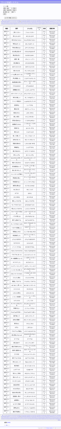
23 (22, 20)
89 (28, 21)
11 (10, 20)
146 (43, 22)
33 (32, 20)
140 (35, 22)
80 (19, 21)
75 (14, 21)
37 (36, 20)
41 (40, 20)
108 (50, 21)
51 (50, 20)
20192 (8, 422)
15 (14, 20)
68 (7, 21)
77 (16, 21)
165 (10, 23)
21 (20, 20)
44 (43, 20)
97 (36, 21)
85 (24, 21)
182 (33, 23)
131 (22, 22)
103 (43, 21)
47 (46, 20)
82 (21, 21)
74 (13, 21)
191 (46, 23)
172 (19, 23)
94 (33, 21)
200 (58, 23)
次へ (60, 25)
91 (30, 21)
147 (45, 22)
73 (12, 21)
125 (14, 22)
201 (60, 23)
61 (60, 20)
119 (6, 22)
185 (38, 23)
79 (18, 21)
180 (31, 23)
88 (27, 21)
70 (9, 21)
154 (54, 22)
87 (26, 21)
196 (53, 23)
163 (7, 23)
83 (22, 21)
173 (21, 23)
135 (28, 22)
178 (28, 23)
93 (32, 21)
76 (15, 21)
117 (3, 22)
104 (45, 21)
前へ (3, 20)
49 (48, 20)
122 (10, 22)
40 (39, 20)
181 (32, 23)
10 (9, 20)
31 (30, 20)
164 (8, 23)
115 (60, 21)
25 (24, 20)
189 (43, 23)
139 (33, 22)
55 (54, 20)
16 (15, 20)
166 (11, 23)
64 (3, 21)
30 (29, 20)
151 (50, 22)
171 (18, 23)
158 (60, 22)
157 (58, 22)
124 (13, 22)
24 (23, 20)
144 (40, 22)
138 (32, 22)
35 (34, 20)
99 (38, 21)
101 (41, 21)
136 (29, 22)
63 (2, 21)
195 (51, 23)
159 (1, 23)
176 (25, 23)
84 (23, 21)
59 (58, 20)
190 (45, 23)
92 (31, 21)
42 (41, 20)
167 (13, 23)
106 (47, 21)
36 (35, 20)
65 (4, 21)
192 (47, 23)
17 (16, 20)
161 (4, 23)
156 (57, 22)
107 (49, 21)
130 (21, 22)
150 (49, 22)
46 (45, 20)
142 (38, 22)
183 (35, 23)
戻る (7, 425)
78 (17, 21)
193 (49, 23)
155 (56, 22)
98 (37, 21)
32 (31, 20)
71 (10, 21)
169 (15, 23)
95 (34, 21)
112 (56, 21)
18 (17, 20)
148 (46, 22)
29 (28, 20)
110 (53, 21)
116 (1, 22)
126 (15, 22)
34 (33, 20)
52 (51, 20)
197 (54, 23)
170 (17, 23)
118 (4, 22)
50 (49, 20)
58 (57, 20)
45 (44, 20)
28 (27, 20)
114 (58, 21)
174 (22, 23)
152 (51, 22)
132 (24, 22)
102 (42, 21)
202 (58, 25)
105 (46, 21)
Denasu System (49, 428)
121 (8, 22)
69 (8, 21)
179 (29, 23)
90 (29, 21)
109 (52, 21)
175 (24, 23)
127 (17, 22)
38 (37, 20)
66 (5, 21)
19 (18, 20)
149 (47, 22)
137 (31, 22)
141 (36, 22)
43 (42, 20)
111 (54, 21)
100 (39, 21)
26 (25, 20)
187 (40, 23)
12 (11, 20)
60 (59, 20)
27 (26, 20)
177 (26, 23)
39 (38, 20)
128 (18, 22)
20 (19, 20)
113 (57, 21)
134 (26, 22)
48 (47, 20)
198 (56, 23)
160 (3, 23)
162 (6, 23)
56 (55, 20)
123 (11, 22)
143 (39, 22)
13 (12, 20)
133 (25, 22)
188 (42, 23)
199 (57, 23)
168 (14, 23)
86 (25, 21)
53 (52, 20)
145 (42, 22)
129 (19, 22)
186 (39, 23)
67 (6, 21)
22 (21, 20)
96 (35, 21)
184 (36, 23)
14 (13, 20)
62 (1, 21)
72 (11, 21)
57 (56, 20)
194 (50, 23)
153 (53, 22)
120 (7, 22)
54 (53, 20)
